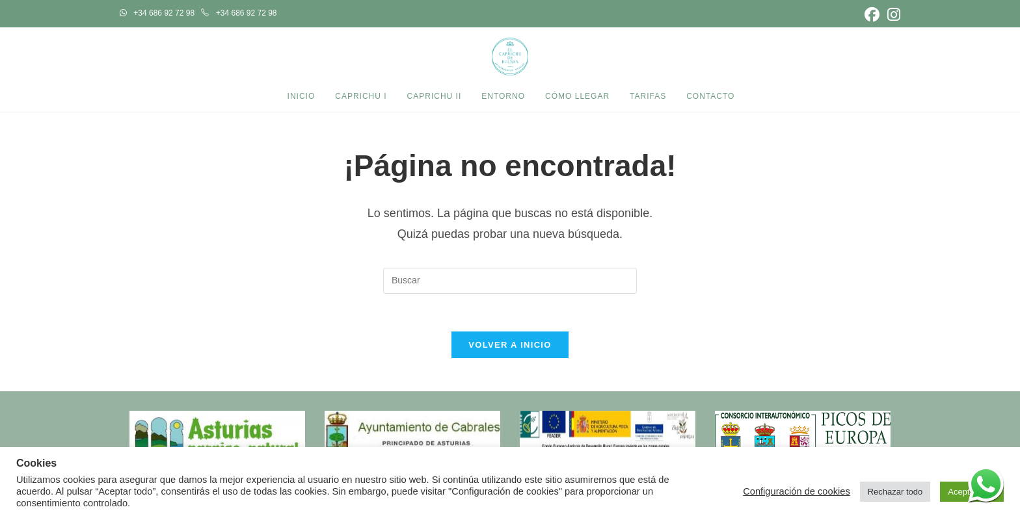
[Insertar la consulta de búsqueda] (510, 281)
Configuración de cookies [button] (796, 491)
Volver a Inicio (509, 347)
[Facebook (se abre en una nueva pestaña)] (872, 14)
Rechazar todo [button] (895, 492)
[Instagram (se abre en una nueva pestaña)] (891, 14)
